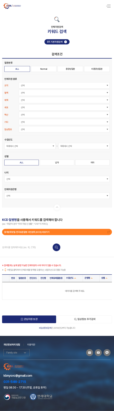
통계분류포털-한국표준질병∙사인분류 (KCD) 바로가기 (57, 232)
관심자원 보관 (29, 319)
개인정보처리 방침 (11, 344)
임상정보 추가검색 (85, 319)
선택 (22, 85)
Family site (16, 352)
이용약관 (31, 344)
